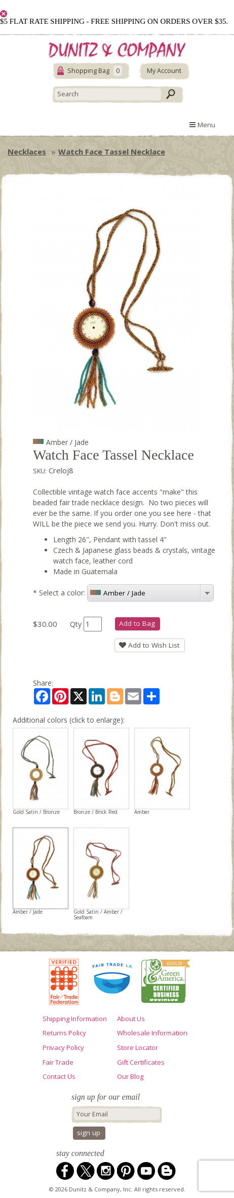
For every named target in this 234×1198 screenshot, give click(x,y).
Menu (202, 124)
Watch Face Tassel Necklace (111, 151)
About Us (131, 1018)
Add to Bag (137, 623)
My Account (164, 70)
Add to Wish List (149, 645)
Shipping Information (75, 1018)
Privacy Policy (63, 1047)
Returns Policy (64, 1032)
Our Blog (130, 1076)
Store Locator (137, 1047)
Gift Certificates (141, 1062)
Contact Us (59, 1076)
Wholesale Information (152, 1032)
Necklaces (27, 151)
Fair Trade (58, 1062)
